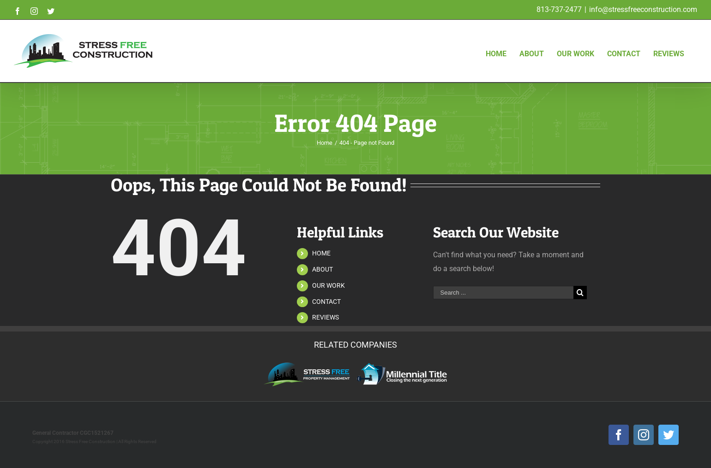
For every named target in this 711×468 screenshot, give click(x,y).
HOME (321, 253)
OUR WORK (328, 285)
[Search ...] (503, 292)
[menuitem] (497, 39)
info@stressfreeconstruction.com (643, 9)
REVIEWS (325, 317)
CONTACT (326, 301)
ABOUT (322, 269)
